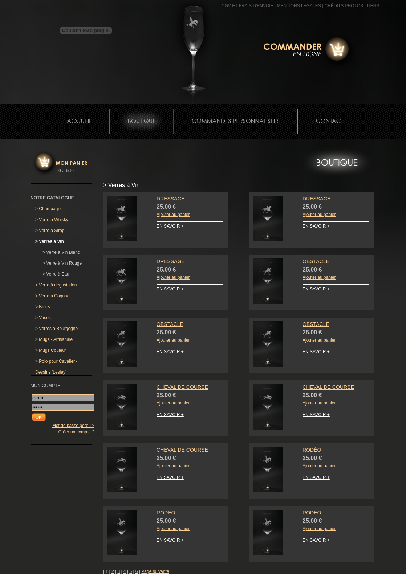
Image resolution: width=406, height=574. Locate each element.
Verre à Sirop (49, 230)
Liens (373, 5)
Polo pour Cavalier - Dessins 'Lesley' (56, 363)
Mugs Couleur (50, 350)
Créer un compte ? (76, 432)
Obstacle (316, 261)
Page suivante (155, 571)
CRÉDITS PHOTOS (344, 5)
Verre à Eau (55, 274)
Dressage (171, 198)
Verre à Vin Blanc (61, 252)
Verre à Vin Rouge (62, 263)
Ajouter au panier (173, 214)
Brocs (42, 306)
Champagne (49, 208)
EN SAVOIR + (170, 226)
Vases (43, 317)
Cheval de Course (182, 387)
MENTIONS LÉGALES (299, 5)
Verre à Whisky (51, 219)
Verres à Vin (49, 241)
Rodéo (312, 450)
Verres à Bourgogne (56, 328)
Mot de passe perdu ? (73, 425)
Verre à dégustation (56, 285)
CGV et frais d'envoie (247, 5)
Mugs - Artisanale (54, 339)
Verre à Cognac (52, 295)
